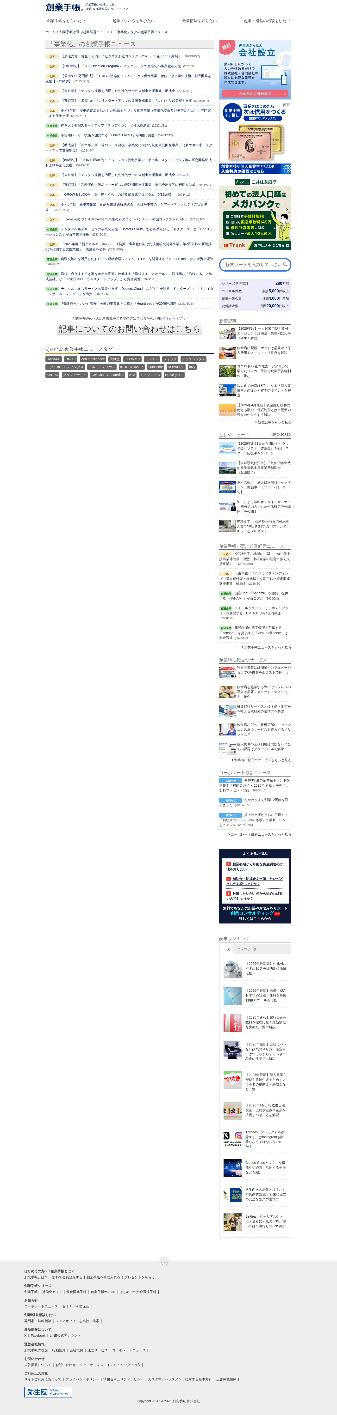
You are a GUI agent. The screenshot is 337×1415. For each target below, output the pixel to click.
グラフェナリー (75, 375)
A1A (132, 375)
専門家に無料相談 (37, 1321)
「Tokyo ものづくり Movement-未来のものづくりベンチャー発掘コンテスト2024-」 (124, 219)
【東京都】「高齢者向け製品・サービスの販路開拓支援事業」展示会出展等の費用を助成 (128, 185)
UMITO (70, 359)
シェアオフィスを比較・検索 (77, 1321)
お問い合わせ (66, 1365)
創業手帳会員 (232, 298)
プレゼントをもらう (140, 1277)
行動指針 (59, 1350)
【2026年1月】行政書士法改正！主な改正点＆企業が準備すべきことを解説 (265, 1110)
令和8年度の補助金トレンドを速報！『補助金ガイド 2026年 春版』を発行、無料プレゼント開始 (254, 785)
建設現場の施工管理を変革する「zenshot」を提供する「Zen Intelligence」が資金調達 (253, 633)
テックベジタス (193, 359)
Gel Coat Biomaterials (107, 375)
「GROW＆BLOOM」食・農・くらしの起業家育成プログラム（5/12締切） (118, 194)
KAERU (52, 375)
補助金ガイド (52, 1292)
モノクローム (150, 375)
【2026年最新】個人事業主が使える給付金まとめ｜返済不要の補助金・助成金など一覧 (266, 1082)
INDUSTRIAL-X (132, 367)
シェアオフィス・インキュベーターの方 (110, 1365)
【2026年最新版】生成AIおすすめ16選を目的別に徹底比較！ (265, 968)
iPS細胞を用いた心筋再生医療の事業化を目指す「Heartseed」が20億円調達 (118, 303)
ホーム (50, 32)
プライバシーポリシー (82, 1379)
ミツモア (152, 359)
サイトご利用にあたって (42, 1379)
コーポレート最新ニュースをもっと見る (261, 834)
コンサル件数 (232, 291)
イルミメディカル (101, 367)
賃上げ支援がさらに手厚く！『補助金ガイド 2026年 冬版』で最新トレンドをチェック (254, 820)
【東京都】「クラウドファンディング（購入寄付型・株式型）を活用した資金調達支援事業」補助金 (254, 578)
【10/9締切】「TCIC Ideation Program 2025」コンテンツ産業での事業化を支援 (121, 66)
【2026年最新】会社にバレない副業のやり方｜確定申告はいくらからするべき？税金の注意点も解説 (266, 1051)
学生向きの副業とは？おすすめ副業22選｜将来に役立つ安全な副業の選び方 (265, 1194)
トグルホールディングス (65, 367)
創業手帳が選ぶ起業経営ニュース (84, 32)
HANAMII (54, 359)
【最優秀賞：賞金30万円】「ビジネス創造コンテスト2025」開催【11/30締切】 (121, 56)
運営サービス (97, 1350)
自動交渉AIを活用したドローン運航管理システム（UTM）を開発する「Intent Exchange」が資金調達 (137, 259)
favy (192, 367)
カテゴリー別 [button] (247, 949)
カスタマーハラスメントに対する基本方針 (180, 1379)
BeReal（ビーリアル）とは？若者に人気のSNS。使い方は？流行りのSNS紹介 (265, 1221)
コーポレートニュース (41, 1306)
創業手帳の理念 (36, 1350)
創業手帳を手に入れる (103, 1277)
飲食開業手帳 (76, 1292)
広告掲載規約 (226, 1379)
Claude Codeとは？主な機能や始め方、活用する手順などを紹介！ (265, 1167)
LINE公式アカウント (65, 1335)
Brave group (174, 375)
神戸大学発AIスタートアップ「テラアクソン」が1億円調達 (105, 125)
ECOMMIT (132, 359)
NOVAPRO (176, 367)
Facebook (38, 1335)
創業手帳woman (103, 1292)
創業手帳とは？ (36, 1277)
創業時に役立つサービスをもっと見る (262, 760)
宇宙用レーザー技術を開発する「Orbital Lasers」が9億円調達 (107, 135)
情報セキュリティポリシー (123, 1379)
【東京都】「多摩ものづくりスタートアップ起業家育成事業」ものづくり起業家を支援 (126, 101)
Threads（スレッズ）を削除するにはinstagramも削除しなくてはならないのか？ (265, 1139)
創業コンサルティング (252, 913)
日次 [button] (227, 949)
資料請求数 (230, 306)
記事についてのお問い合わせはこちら (130, 328)
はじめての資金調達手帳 (137, 1292)
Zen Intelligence (93, 359)
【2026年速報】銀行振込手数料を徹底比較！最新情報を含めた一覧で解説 (266, 1022)
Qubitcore (155, 367)
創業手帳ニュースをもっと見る (267, 647)
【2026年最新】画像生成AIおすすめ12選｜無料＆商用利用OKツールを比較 (265, 995)
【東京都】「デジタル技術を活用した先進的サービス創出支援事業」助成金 (118, 91)
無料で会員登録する (67, 1277)
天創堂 (115, 359)
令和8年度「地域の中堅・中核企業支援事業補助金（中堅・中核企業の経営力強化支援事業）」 (254, 559)
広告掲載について (37, 1365)
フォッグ (170, 359)
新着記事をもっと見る (274, 422)
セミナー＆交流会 (75, 1306)
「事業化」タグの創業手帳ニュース (141, 32)
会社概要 (76, 1350)
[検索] (285, 264)
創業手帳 (31, 1292)
